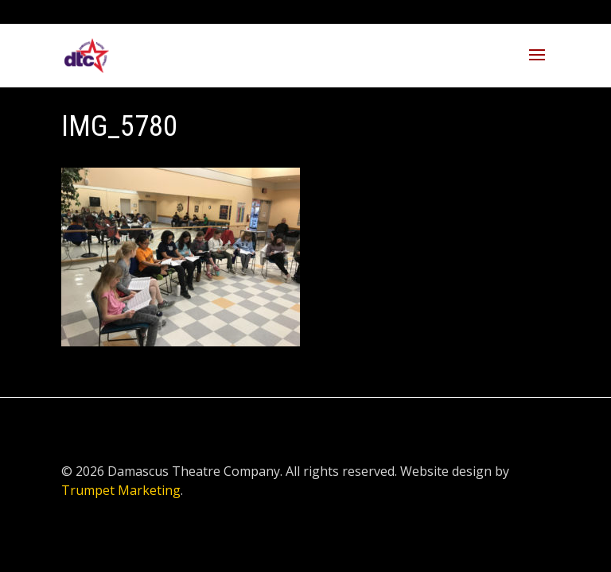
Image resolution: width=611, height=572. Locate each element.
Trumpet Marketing (121, 490)
